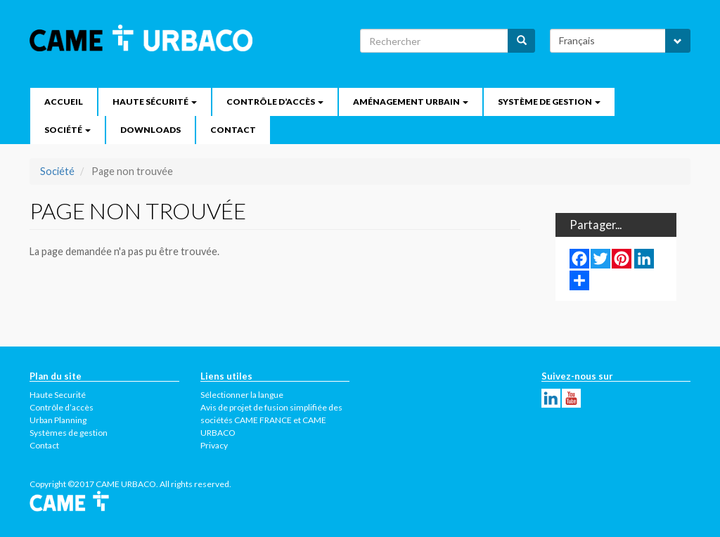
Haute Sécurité (154, 101)
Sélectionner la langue (241, 394)
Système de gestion (549, 101)
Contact (233, 129)
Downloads (150, 129)
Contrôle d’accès (274, 101)
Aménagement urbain (410, 101)
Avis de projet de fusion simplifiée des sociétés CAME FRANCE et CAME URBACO (271, 420)
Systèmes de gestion (69, 432)
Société (67, 129)
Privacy (214, 445)
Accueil (63, 101)
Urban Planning (58, 420)
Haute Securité (58, 394)
